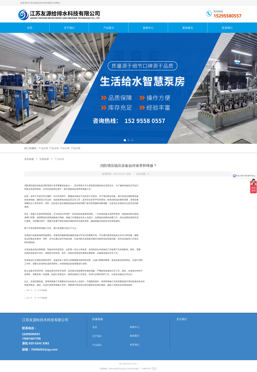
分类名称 (44, 159)
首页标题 (29, 159)
